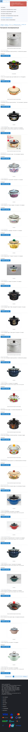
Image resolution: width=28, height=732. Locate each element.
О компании (5, 708)
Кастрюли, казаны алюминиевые (8, 19)
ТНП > (10, 24)
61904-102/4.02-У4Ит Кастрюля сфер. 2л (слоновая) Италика (13, 486)
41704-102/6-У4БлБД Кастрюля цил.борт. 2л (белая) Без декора (14, 51)
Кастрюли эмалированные (6, 17)
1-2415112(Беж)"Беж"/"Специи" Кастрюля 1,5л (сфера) (12, 256)
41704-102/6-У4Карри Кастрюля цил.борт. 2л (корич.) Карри (13, 435)
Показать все (8, 676)
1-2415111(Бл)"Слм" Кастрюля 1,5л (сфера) (9, 667)
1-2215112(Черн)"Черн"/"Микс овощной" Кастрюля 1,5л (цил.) (13, 306)
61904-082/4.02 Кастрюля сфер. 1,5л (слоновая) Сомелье (12, 154)
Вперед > (25, 676)
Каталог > (7, 24)
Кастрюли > (7, 25)
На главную (5, 697)
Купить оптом (5, 55)
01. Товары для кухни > (16, 24)
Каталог (4, 699)
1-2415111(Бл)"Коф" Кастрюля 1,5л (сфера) (9, 642)
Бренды (4, 700)
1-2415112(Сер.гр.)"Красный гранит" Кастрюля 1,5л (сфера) (13, 537)
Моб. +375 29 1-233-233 (6, 689)
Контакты (5, 710)
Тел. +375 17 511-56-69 (6, 688)
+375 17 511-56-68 (15, 687)
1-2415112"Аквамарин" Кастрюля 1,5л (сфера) (10, 511)
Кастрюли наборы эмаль (6, 13)
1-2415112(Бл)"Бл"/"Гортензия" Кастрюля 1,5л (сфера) (12, 179)
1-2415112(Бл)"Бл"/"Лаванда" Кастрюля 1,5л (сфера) (11, 230)
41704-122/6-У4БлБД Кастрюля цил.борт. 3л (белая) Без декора (14, 357)
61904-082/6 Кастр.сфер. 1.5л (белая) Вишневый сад (11, 409)
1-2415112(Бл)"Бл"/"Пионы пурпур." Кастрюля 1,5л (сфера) (12, 205)
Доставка (5, 702)
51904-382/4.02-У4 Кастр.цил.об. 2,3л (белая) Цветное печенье (13, 460)
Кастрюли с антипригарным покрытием (9, 15)
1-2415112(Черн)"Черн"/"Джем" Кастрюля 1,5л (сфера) (12, 127)
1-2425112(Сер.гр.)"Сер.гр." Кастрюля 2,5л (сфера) (11, 564)
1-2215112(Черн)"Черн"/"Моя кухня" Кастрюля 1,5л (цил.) (12, 332)
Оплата (4, 704)
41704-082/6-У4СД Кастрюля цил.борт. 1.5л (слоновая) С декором (14, 102)
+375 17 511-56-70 (15, 688)
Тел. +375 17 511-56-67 (6, 687)
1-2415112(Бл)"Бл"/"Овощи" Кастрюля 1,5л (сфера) (11, 281)
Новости (4, 706)
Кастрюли (14, 7)
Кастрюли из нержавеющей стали (8, 11)
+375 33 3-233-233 (15, 689)
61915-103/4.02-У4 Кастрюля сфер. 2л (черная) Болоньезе (12, 616)
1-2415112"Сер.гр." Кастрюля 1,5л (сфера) (9, 383)
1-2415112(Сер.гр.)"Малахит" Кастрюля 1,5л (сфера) (11, 590)
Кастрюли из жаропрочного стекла (8, 9)
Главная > (2, 24)
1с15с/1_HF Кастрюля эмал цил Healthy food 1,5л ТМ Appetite (13, 76)
